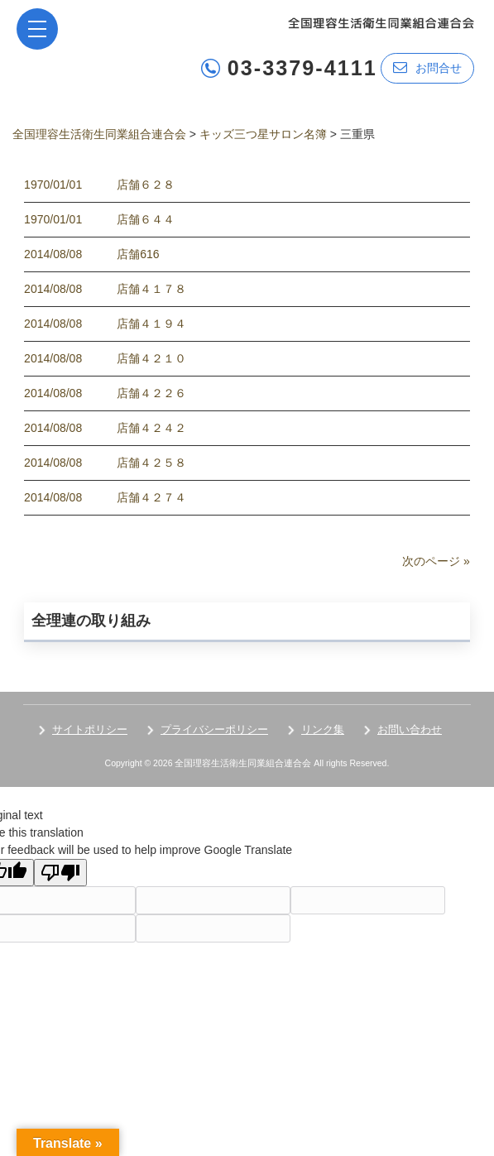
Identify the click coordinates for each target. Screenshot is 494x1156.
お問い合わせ (409, 729)
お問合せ (427, 67)
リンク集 (322, 729)
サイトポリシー (89, 729)
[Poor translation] (60, 872)
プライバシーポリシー (214, 729)
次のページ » (436, 561)
